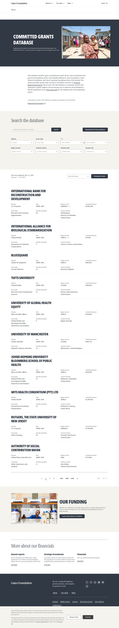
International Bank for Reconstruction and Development (28, 195)
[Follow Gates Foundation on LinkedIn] (94, 582)
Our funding (73, 502)
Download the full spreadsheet (95, 130)
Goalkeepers (57, 605)
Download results (98, 176)
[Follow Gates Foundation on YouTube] (102, 582)
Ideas (74, 593)
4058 (67, 478)
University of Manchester (29, 334)
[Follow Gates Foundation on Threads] (87, 586)
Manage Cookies (74, 617)
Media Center (65, 602)
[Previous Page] (42, 478)
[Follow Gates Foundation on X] (87, 582)
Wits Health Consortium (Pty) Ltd (34, 392)
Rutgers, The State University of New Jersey (33, 419)
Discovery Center (86, 602)
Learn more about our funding (72, 516)
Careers (75, 602)
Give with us (99, 602)
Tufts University (22, 277)
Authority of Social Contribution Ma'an (25, 448)
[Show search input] (104, 3)
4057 (61, 478)
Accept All (88, 617)
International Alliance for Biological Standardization (31, 228)
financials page (51, 90)
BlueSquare (19, 255)
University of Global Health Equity (31, 304)
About (13, 10)
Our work (64, 593)
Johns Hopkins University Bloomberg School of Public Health (31, 360)
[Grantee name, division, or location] (30, 130)
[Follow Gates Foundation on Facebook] (90, 582)
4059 (72, 478)
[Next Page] (77, 478)
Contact (55, 602)
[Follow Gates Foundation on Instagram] (98, 582)
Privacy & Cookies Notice (42, 622)
